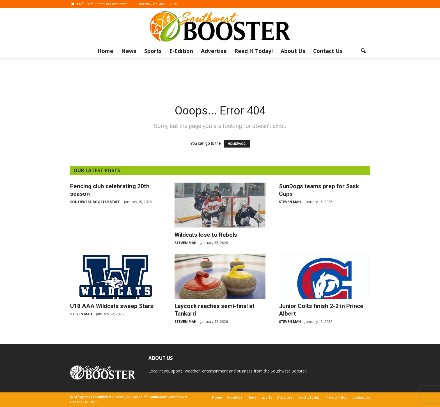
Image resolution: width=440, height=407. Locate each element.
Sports (153, 51)
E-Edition (181, 51)
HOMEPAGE (237, 143)
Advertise (214, 51)
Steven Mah (185, 242)
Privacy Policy (336, 397)
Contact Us (328, 51)
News (128, 51)
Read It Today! (254, 51)
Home (105, 51)
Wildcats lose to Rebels (206, 234)
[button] (363, 51)
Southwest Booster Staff (95, 201)
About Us (293, 51)
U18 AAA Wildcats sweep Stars (111, 306)
